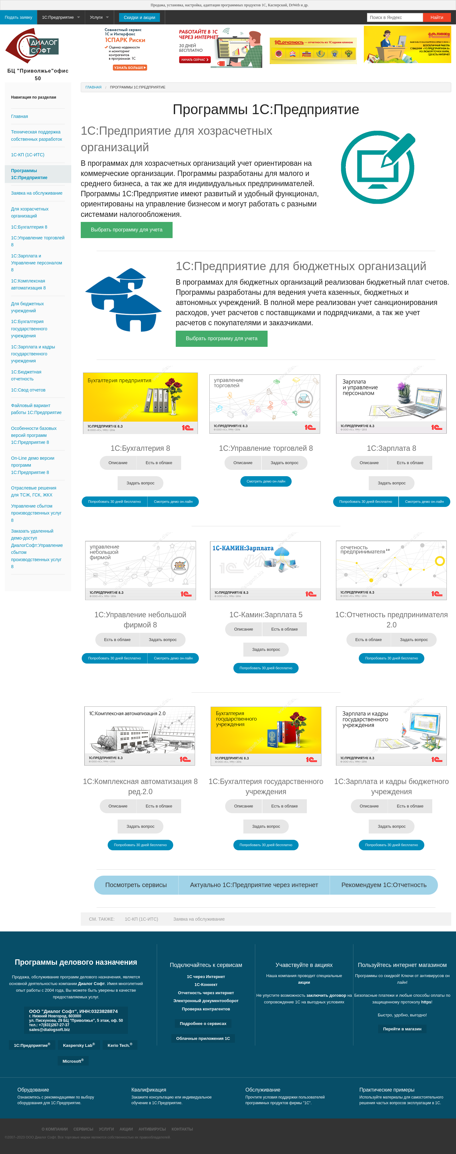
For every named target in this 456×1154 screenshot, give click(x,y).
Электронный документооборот (206, 1000)
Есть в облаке (159, 462)
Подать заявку (18, 17)
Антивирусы (152, 1129)
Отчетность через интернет (206, 992)
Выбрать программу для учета (126, 229)
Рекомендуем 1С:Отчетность (384, 884)
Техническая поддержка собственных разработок (36, 135)
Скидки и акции (139, 17)
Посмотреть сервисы (136, 884)
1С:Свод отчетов (28, 389)
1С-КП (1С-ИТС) (27, 154)
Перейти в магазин (402, 1029)
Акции (126, 1129)
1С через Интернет (206, 976)
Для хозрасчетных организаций (29, 212)
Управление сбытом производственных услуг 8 (36, 513)
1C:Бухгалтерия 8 (29, 227)
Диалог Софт (91, 983)
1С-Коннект (206, 984)
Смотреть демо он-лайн (173, 501)
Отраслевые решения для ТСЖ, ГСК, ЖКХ (33, 491)
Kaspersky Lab (79, 1045)
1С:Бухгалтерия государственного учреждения (29, 328)
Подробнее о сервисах (203, 1023)
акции (304, 982)
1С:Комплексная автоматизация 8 (28, 284)
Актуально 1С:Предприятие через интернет (254, 884)
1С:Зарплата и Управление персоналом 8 (36, 263)
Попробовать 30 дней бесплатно (114, 501)
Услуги (96, 17)
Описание (118, 462)
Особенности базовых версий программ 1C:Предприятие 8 (34, 435)
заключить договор (326, 995)
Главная (19, 116)
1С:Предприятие (58, 17)
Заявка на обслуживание (36, 193)
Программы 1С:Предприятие (29, 174)
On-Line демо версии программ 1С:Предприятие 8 (32, 465)
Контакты (182, 1129)
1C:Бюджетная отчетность (26, 375)
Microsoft (73, 1061)
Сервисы (83, 1129)
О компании (54, 1129)
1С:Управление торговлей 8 (38, 241)
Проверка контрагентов (206, 1009)
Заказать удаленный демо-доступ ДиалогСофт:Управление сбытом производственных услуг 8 (37, 548)
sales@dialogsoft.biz (49, 1029)
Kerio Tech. (120, 1045)
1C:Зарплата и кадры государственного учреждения (33, 354)
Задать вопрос (141, 483)
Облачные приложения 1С (203, 1038)
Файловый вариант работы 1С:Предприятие (36, 409)
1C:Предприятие (32, 1045)
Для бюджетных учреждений (27, 307)
